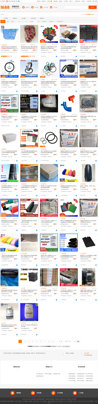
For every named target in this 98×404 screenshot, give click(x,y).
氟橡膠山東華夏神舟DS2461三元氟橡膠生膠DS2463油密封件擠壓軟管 (88, 152)
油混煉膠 (72, 353)
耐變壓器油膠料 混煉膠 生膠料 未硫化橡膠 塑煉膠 (88, 117)
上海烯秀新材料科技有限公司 (65, 258)
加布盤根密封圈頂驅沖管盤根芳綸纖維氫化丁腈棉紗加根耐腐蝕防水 (68, 82)
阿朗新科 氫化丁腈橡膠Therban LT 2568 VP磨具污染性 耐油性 (9, 117)
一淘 (41, 401)
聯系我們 (69, 399)
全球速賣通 (25, 401)
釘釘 (87, 401)
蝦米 (57, 401)
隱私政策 (57, 399)
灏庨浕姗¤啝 (10, 52)
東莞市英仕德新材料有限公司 (84, 293)
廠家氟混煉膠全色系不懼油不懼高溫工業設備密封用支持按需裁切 (9, 221)
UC (77, 401)
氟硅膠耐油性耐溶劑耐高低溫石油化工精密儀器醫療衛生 (68, 186)
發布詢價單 (86, 353)
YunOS (66, 401)
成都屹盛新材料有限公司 (45, 154)
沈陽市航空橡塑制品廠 (84, 119)
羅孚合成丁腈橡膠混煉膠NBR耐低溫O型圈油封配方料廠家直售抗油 (68, 221)
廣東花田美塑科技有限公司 (45, 293)
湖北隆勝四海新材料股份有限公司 (5, 328)
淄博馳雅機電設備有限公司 (74, 378)
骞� (16, 50)
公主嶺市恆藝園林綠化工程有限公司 (76, 380)
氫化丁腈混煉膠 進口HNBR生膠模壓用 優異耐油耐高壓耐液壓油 (49, 152)
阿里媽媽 (53, 401)
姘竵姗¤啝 (32, 52)
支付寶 (80, 401)
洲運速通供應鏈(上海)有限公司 (5, 154)
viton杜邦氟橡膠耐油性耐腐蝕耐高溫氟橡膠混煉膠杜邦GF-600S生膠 (29, 186)
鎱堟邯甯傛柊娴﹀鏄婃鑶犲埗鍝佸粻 (25, 50)
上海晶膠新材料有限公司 (25, 154)
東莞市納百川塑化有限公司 (25, 258)
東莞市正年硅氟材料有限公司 (65, 50)
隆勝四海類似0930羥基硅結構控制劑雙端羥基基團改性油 (9, 325)
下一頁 (60, 341)
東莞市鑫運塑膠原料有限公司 (65, 154)
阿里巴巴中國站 (18, 401)
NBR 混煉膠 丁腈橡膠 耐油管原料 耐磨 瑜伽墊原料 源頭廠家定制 (29, 291)
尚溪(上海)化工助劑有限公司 (5, 189)
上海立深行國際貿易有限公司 (45, 224)
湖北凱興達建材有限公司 (82, 376)
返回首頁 (60, 346)
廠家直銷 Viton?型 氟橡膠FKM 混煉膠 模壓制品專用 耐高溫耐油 (88, 256)
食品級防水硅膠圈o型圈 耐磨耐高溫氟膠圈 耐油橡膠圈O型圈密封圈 (48, 82)
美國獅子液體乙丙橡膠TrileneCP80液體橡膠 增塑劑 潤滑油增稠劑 (88, 291)
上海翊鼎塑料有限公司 (84, 85)
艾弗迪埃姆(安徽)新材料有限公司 (25, 224)
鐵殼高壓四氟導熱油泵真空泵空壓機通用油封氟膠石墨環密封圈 (29, 82)
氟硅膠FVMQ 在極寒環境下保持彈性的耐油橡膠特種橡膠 (49, 186)
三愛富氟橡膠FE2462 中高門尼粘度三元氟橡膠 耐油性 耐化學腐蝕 (29, 117)
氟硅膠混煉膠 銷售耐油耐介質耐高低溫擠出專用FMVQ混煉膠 (9, 291)
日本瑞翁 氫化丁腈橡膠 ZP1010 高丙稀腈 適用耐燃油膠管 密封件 (68, 291)
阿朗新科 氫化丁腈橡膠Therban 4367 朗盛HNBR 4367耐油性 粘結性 (48, 256)
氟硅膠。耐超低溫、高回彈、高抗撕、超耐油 (87, 186)
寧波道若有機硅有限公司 (65, 119)
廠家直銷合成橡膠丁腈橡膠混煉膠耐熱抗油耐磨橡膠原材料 (88, 47)
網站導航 (74, 399)
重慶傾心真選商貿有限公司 (91, 380)
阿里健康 (91, 401)
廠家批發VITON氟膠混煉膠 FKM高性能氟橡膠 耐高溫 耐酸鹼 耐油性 (49, 47)
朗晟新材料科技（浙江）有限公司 (25, 293)
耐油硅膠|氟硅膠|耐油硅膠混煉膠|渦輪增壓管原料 (69, 117)
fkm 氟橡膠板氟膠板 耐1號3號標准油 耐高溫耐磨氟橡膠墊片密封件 (68, 256)
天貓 (34, 401)
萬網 (75, 401)
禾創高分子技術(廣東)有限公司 (25, 189)
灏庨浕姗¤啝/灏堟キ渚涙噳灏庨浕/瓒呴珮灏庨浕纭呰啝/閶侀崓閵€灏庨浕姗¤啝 (9, 47)
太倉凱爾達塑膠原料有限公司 (45, 119)
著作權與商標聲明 (40, 399)
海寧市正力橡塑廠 (84, 50)
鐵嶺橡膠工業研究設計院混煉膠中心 (61, 373)
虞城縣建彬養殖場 (81, 373)
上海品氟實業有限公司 (65, 189)
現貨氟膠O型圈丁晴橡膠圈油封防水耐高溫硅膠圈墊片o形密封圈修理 (9, 82)
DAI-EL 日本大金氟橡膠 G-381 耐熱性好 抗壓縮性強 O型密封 (49, 291)
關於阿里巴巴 (63, 399)
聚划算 (37, 401)
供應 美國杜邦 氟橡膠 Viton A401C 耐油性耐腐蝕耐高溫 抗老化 (9, 186)
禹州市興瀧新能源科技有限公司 (75, 376)
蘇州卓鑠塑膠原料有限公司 (25, 119)
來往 (84, 401)
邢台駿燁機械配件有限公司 (65, 85)
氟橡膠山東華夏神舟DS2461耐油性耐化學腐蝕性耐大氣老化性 (88, 221)
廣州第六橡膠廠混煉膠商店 (50, 373)
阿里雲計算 (61, 401)
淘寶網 (30, 401)
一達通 (95, 401)
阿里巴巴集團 (3, 401)
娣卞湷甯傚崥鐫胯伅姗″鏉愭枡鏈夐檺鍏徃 (5, 50)
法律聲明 (47, 399)
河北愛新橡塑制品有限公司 (5, 85)
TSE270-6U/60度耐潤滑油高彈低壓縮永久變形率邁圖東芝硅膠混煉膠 (9, 152)
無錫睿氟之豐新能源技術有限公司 (45, 189)
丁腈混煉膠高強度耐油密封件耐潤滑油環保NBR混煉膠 (29, 221)
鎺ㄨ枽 (16, 48)
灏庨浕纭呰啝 (4, 52)
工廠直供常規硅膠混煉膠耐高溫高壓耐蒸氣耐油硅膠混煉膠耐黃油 (9, 256)
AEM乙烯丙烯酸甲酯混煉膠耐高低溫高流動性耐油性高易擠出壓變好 (29, 152)
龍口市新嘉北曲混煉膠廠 (41, 373)
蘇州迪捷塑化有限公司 (84, 154)
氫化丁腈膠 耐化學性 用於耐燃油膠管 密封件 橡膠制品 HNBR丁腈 (29, 256)
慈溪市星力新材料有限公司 (5, 224)
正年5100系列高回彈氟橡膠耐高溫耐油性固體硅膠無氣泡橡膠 (68, 47)
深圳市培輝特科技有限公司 (84, 189)
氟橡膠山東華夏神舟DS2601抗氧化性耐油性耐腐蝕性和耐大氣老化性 (69, 152)
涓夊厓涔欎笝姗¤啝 (25, 52)
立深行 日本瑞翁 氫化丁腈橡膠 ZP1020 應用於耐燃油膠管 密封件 (49, 221)
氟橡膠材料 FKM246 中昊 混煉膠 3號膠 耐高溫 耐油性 (88, 82)
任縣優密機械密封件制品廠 (25, 85)
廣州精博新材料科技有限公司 (5, 119)
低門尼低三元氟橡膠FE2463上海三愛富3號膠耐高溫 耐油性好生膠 (49, 117)
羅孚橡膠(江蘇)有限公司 (45, 50)
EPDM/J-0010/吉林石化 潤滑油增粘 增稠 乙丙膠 (29, 325)
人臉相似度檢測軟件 (90, 378)
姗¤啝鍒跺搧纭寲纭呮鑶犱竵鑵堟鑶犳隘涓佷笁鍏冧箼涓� (29, 47)
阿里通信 (71, 401)
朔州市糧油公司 (80, 378)
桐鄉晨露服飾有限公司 (73, 373)
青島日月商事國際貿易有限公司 (84, 380)
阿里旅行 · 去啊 (46, 401)
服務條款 (52, 399)
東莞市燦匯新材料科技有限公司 (25, 328)
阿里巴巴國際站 (10, 401)
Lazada (48, 402)
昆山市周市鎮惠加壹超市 (91, 373)
